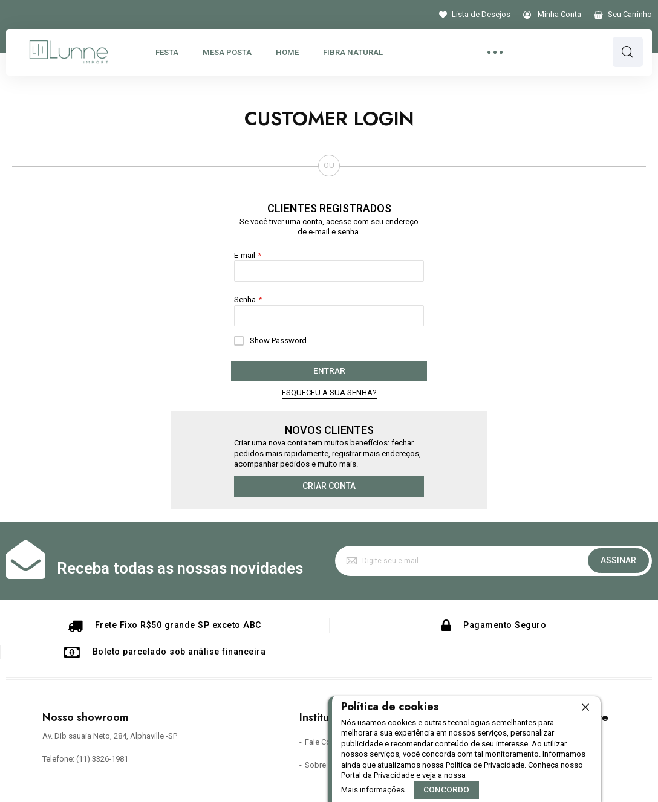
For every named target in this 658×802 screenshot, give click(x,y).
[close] (585, 708)
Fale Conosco (329, 741)
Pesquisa (628, 52)
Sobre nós (323, 764)
